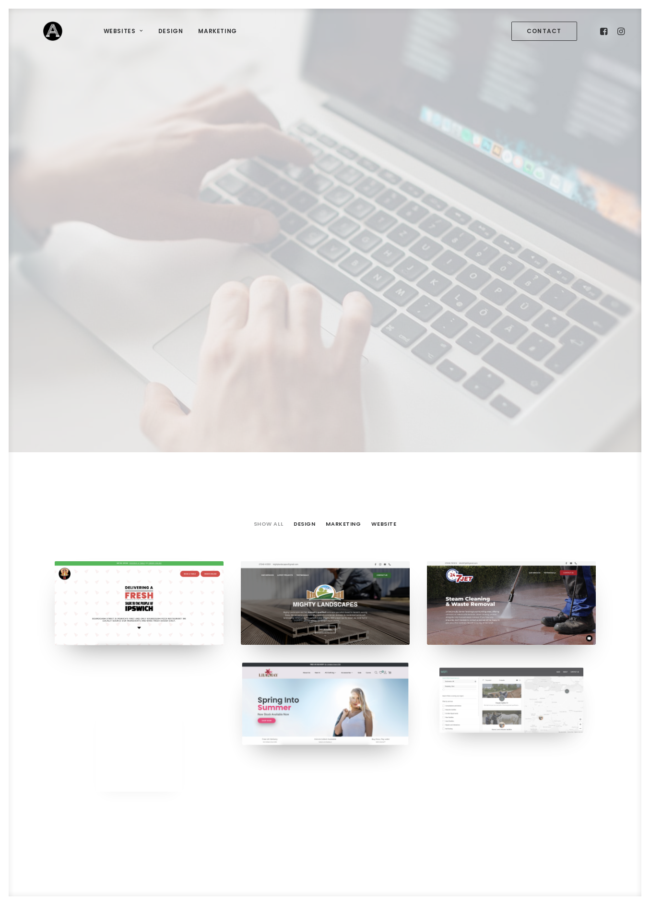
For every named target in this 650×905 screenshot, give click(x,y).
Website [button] (383, 258)
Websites (93, 33)
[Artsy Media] (38, 34)
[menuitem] (93, 34)
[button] (546, 33)
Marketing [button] (343, 258)
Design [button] (304, 258)
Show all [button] (268, 258)
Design (141, 33)
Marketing (187, 33)
